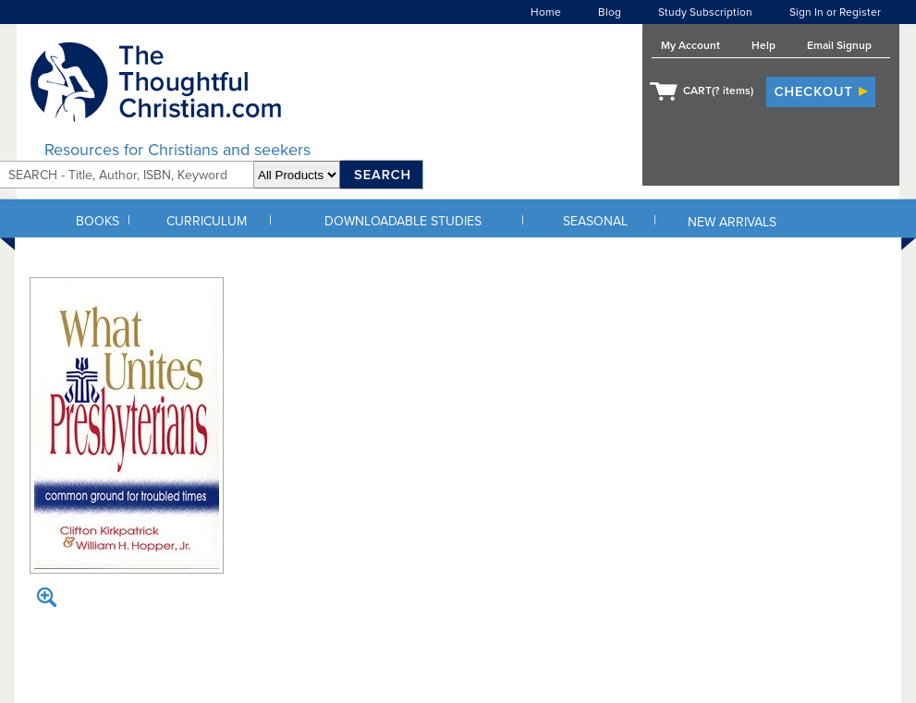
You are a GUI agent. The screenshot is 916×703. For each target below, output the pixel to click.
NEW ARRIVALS (732, 222)
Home (546, 12)
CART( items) (718, 90)
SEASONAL (595, 221)
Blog (609, 12)
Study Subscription (705, 12)
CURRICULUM (206, 221)
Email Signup (839, 45)
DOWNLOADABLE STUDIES (403, 221)
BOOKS (97, 221)
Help (763, 45)
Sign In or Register (835, 12)
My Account (690, 45)
